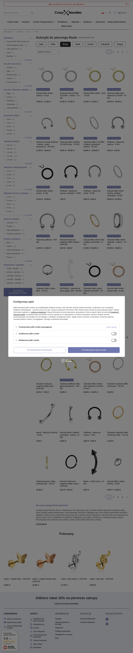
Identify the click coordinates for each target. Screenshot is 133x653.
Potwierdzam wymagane (39, 350)
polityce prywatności (38, 312)
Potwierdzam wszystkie (93, 350)
